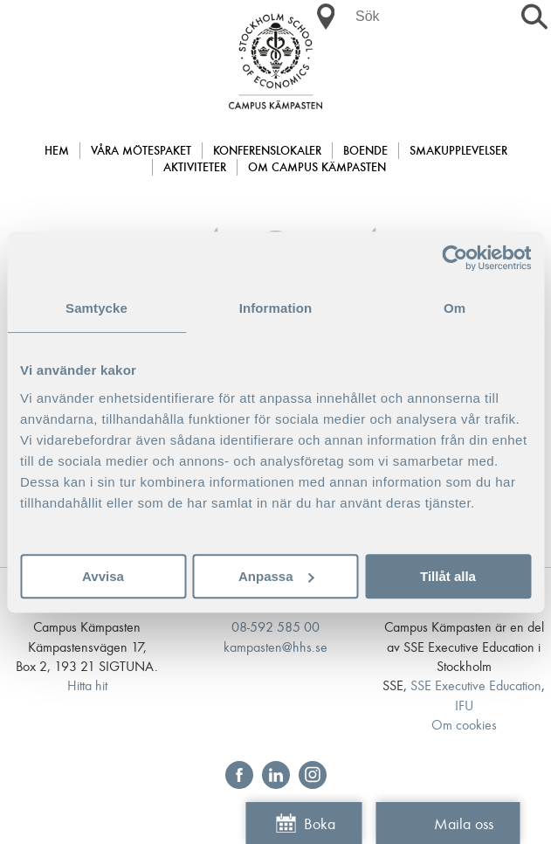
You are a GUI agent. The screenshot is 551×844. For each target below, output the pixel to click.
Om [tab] (454, 308)
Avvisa (103, 576)
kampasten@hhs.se (275, 648)
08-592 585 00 (275, 627)
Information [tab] (276, 308)
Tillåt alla (448, 576)
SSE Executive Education (475, 686)
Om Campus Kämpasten (317, 168)
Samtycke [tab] (96, 308)
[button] (325, 16)
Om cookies (464, 725)
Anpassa (276, 576)
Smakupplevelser (458, 151)
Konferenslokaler (267, 151)
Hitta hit (87, 686)
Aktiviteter (194, 168)
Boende (365, 151)
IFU (464, 706)
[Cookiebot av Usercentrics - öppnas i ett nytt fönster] (454, 258)
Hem (57, 151)
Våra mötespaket (141, 151)
